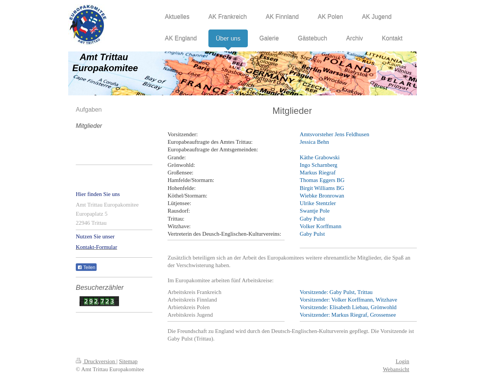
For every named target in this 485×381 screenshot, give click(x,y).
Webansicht (396, 369)
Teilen (86, 267)
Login (402, 361)
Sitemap (128, 361)
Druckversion (96, 361)
